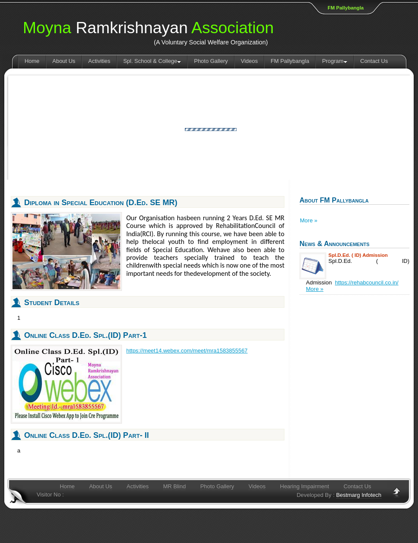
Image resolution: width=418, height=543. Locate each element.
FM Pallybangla (346, 7)
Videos (249, 61)
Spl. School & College (152, 61)
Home (32, 61)
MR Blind (174, 486)
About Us (64, 61)
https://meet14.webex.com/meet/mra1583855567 (187, 350)
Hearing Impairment (304, 486)
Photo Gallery (211, 61)
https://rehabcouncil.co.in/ (366, 282)
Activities (99, 61)
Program (334, 61)
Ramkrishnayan (148, 27)
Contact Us (374, 61)
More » (308, 220)
